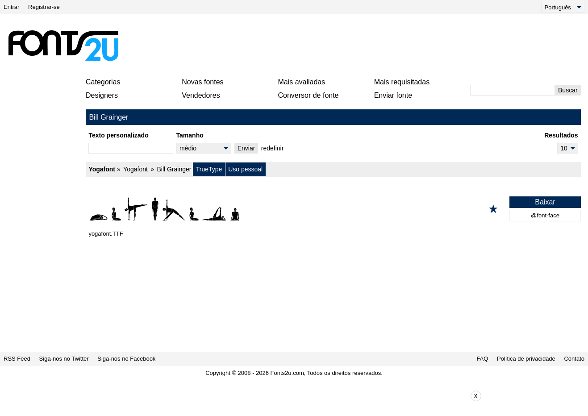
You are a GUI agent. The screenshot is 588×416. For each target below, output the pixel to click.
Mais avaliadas (301, 82)
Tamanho (190, 135)
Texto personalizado (118, 135)
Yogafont (101, 169)
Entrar (11, 7)
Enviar (246, 148)
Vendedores (201, 95)
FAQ (482, 358)
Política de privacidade (526, 358)
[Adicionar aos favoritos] (493, 209)
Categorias (103, 82)
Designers (102, 95)
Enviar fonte (393, 95)
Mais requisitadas (402, 82)
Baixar (545, 202)
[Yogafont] (333, 209)
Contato (574, 358)
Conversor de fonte (308, 95)
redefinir (272, 148)
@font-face (545, 215)
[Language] (562, 7)
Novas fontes (202, 82)
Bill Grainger (174, 169)
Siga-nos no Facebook (126, 358)
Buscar (568, 90)
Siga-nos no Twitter (64, 358)
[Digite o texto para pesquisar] (512, 90)
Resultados (561, 135)
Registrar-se (44, 7)
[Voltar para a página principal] (63, 45)
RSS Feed (17, 358)
